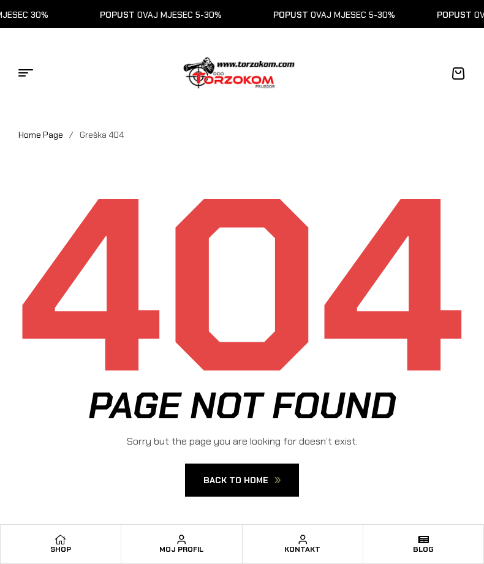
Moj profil (181, 549)
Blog (423, 549)
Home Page (40, 134)
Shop (60, 549)
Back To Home (242, 480)
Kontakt (302, 549)
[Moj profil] (181, 539)
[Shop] (60, 539)
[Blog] (423, 539)
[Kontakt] (302, 539)
